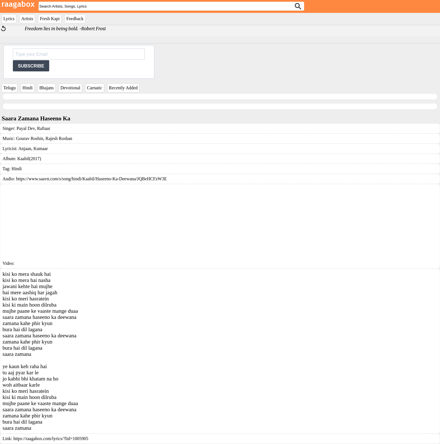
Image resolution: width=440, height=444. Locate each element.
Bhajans (46, 87)
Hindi (27, 87)
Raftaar (43, 128)
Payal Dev (25, 128)
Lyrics (9, 18)
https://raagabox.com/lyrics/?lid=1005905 (50, 438)
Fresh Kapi (50, 18)
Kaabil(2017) (29, 158)
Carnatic (94, 87)
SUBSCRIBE (31, 66)
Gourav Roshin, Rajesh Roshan (44, 138)
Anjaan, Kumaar (33, 148)
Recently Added (123, 87)
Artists (27, 18)
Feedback (74, 18)
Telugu (9, 87)
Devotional (70, 87)
